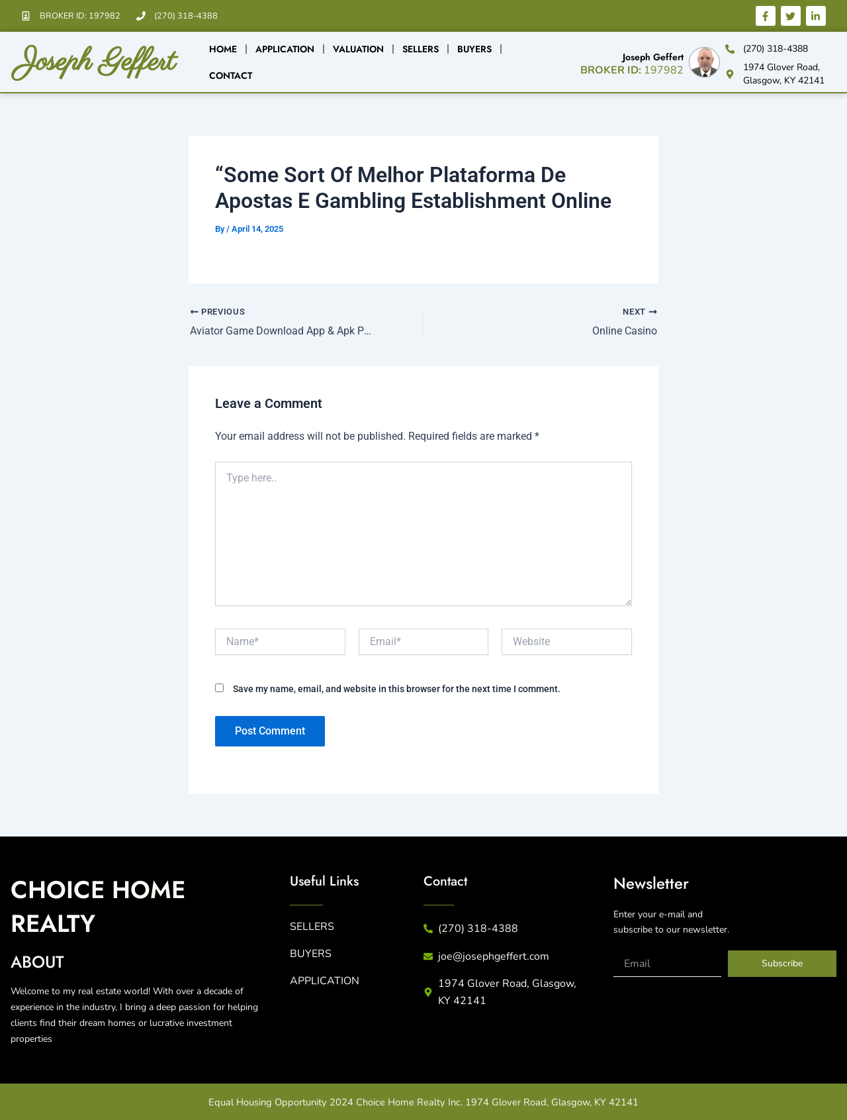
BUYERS (311, 953)
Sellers (420, 49)
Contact (230, 75)
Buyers (474, 49)
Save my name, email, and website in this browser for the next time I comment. (396, 689)
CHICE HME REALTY (104, 906)
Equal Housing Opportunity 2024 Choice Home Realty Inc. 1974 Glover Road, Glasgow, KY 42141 (423, 1101)
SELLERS (312, 926)
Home (223, 49)
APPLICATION (324, 981)
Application (284, 49)
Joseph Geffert (104, 61)
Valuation (358, 49)
